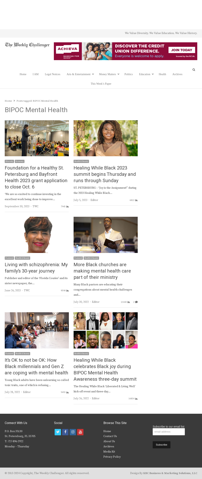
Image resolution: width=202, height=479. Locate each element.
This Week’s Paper (101, 83)
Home (23, 74)
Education (144, 74)
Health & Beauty (81, 161)
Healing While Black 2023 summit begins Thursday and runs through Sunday (105, 174)
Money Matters (107, 74)
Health (162, 74)
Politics (128, 74)
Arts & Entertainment (79, 74)
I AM (36, 74)
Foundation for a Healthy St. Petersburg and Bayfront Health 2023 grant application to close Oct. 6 (36, 177)
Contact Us (110, 436)
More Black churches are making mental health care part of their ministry (102, 271)
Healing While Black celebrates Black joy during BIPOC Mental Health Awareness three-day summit (105, 370)
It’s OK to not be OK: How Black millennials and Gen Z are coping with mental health (36, 366)
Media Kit (109, 451)
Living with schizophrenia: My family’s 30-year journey (36, 268)
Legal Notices (52, 74)
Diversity (9, 161)
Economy (20, 161)
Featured (9, 258)
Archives (177, 74)
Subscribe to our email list (168, 426)
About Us (109, 441)
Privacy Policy (112, 457)
